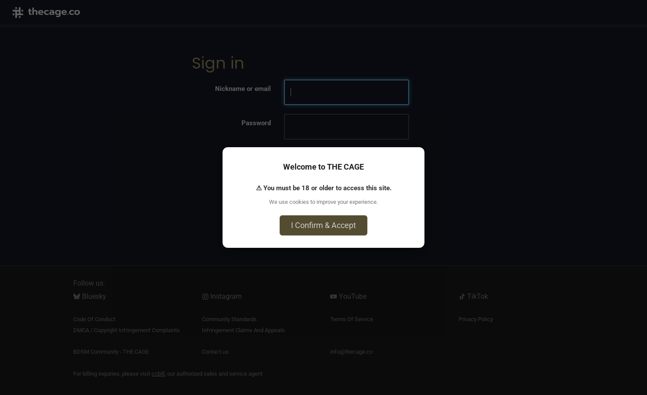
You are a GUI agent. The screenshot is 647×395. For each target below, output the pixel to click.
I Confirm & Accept (323, 225)
